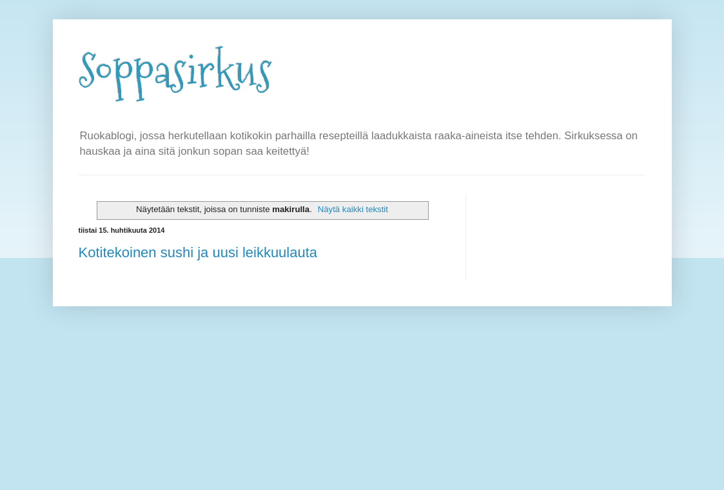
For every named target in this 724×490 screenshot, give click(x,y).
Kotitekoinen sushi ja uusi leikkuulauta (198, 252)
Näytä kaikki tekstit (353, 209)
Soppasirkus (175, 71)
